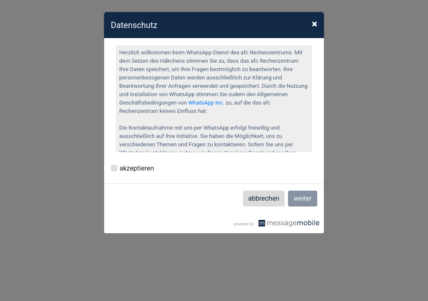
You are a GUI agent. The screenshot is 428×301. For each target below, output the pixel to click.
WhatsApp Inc (206, 102)
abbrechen (264, 198)
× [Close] (314, 24)
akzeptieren (137, 168)
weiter (302, 198)
